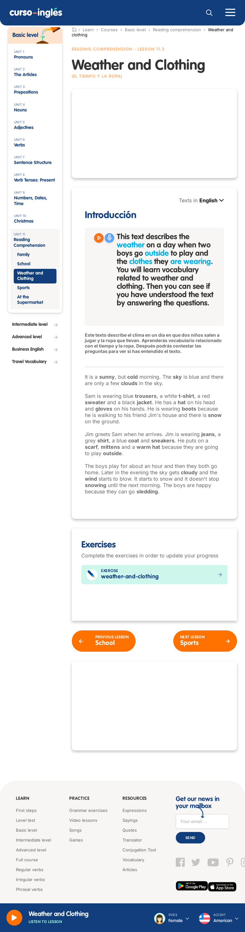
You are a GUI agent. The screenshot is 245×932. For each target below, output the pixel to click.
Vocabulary (133, 859)
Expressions (134, 810)
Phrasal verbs (29, 889)
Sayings (130, 820)
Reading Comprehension (102, 49)
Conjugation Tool (139, 849)
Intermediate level (33, 839)
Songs (75, 830)
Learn (22, 799)
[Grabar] (109, 238)
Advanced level (31, 849)
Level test (25, 820)
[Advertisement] (154, 133)
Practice (78, 799)
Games (76, 839)
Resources (133, 799)
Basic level (135, 29)
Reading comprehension (177, 29)
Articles (129, 869)
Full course (27, 859)
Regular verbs (29, 869)
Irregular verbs (30, 879)
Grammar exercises (88, 810)
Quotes (129, 830)
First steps (26, 810)
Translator (132, 839)
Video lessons (83, 820)
